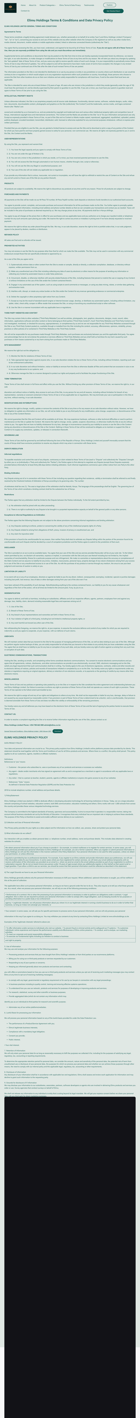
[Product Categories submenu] (55, 5)
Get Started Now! (113, 11)
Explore (110, 5)
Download (58, 731)
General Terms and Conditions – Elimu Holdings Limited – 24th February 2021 (27, 731)
